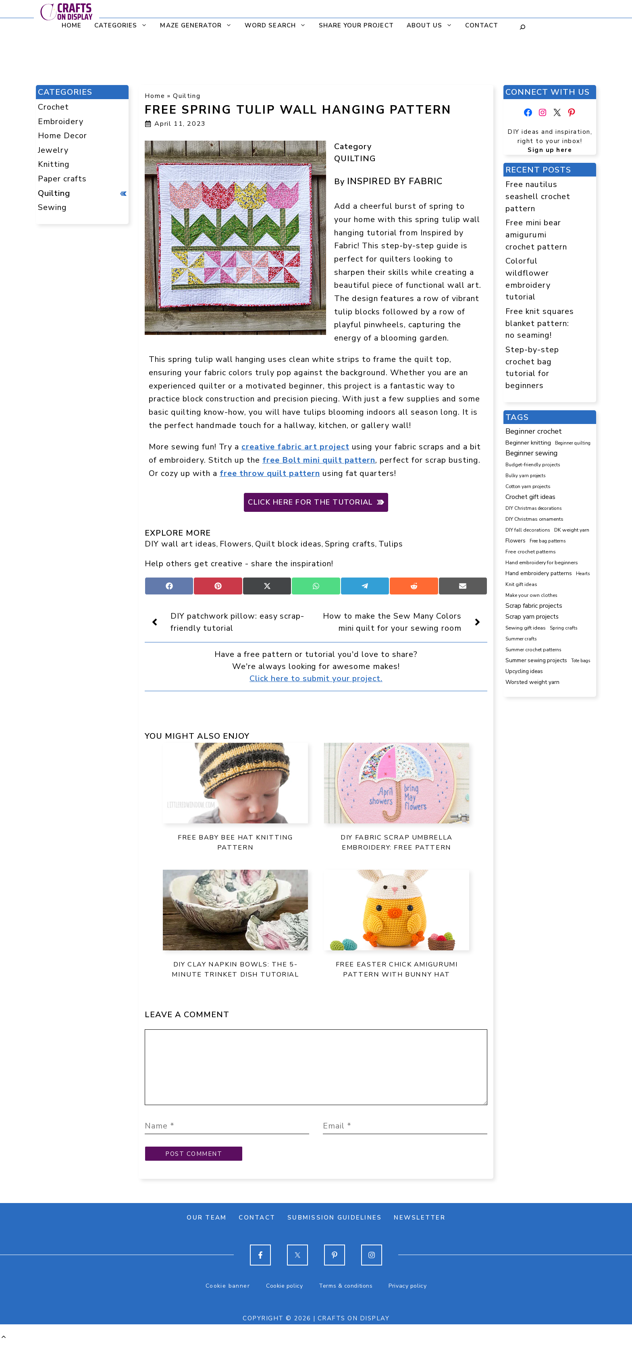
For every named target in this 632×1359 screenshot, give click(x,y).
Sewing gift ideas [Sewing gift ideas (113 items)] (525, 628)
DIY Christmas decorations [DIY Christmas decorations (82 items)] (533, 508)
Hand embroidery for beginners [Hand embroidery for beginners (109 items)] (541, 562)
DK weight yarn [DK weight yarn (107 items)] (571, 529)
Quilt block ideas (288, 543)
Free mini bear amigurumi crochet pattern (536, 234)
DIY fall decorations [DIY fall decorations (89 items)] (527, 530)
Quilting (186, 95)
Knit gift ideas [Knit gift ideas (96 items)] (521, 584)
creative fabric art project (295, 446)
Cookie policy (284, 1302)
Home (66, 25)
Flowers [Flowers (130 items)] (515, 540)
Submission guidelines (334, 1234)
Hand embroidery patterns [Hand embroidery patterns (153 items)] (538, 573)
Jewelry (53, 150)
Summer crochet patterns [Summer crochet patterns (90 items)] (533, 649)
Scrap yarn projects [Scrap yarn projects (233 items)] (532, 617)
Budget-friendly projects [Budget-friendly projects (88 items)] (532, 464)
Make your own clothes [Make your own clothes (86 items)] (531, 595)
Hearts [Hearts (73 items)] (583, 574)
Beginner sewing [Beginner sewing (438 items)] (531, 453)
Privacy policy (407, 1302)
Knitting (54, 164)
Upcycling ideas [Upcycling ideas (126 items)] (524, 671)
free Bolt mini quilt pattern (319, 460)
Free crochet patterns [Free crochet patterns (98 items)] (530, 552)
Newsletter (419, 1234)
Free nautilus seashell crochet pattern (537, 196)
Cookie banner (228, 1302)
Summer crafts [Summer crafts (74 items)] (520, 639)
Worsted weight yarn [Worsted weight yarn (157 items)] (532, 682)
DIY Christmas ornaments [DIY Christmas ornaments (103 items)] (534, 518)
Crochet (53, 107)
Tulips (390, 543)
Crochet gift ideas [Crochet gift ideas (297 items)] (530, 496)
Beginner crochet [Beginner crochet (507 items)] (533, 431)
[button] (3, 1353)
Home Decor (62, 135)
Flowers (236, 543)
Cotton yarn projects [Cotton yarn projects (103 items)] (528, 486)
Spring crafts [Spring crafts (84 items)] (564, 628)
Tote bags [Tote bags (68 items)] (580, 661)
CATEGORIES (119, 25)
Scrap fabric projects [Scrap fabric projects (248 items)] (533, 605)
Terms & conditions (345, 1302)
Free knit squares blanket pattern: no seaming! (539, 323)
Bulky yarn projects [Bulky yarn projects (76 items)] (525, 475)
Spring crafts (350, 543)
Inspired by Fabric (395, 181)
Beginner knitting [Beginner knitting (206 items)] (528, 442)
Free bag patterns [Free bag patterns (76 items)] (548, 541)
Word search (273, 25)
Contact (476, 25)
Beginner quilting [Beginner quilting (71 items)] (572, 443)
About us (427, 25)
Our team (207, 1234)
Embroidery (60, 121)
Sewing (52, 207)
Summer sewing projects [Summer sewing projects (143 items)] (536, 660)
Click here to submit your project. (316, 678)
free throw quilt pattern (270, 473)
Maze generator (194, 25)
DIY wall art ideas (180, 543)
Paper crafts (62, 178)
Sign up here (550, 150)
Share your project (351, 25)
